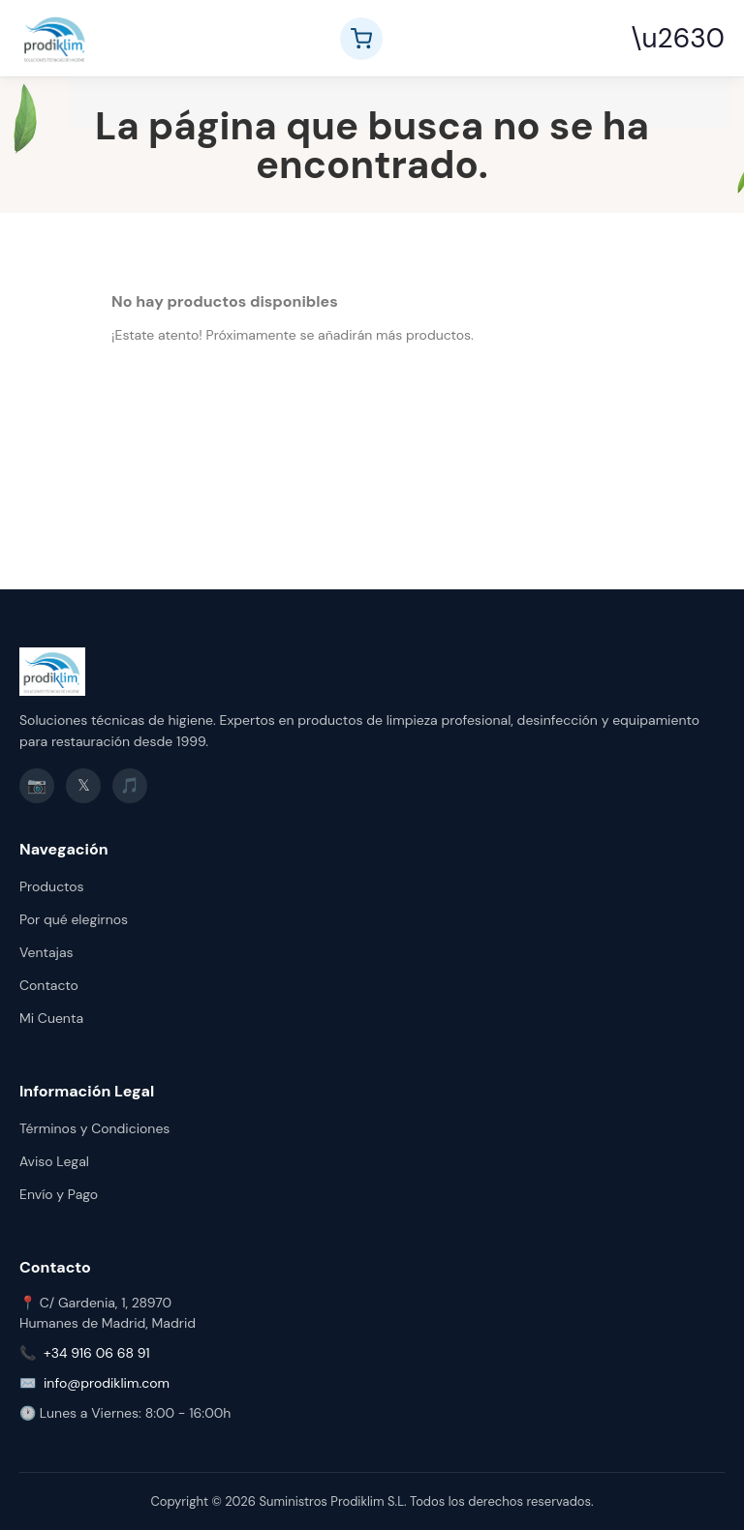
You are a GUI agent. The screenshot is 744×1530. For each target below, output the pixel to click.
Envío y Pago (58, 1194)
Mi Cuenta (51, 1018)
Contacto (48, 985)
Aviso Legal (54, 1161)
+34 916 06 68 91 (97, 1353)
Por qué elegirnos (73, 919)
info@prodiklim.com (107, 1383)
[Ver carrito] (361, 38)
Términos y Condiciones (94, 1128)
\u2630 (678, 38)
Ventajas (46, 952)
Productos (51, 886)
